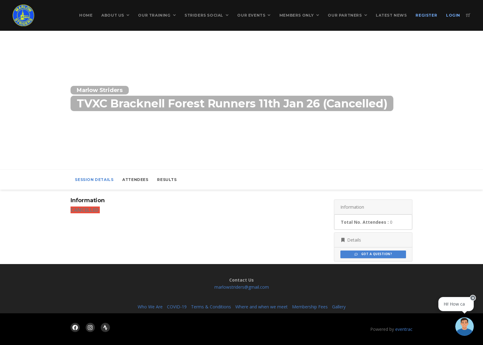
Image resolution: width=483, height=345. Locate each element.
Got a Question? (373, 254)
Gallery (339, 307)
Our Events (251, 15)
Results (167, 179)
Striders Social (204, 15)
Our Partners (345, 15)
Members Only (296, 15)
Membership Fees (310, 307)
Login (453, 15)
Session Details (94, 179)
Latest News (391, 15)
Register (426, 15)
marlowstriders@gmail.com (241, 287)
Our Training (154, 15)
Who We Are (150, 307)
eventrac (403, 329)
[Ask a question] (464, 326)
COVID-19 (177, 307)
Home (85, 15)
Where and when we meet (261, 307)
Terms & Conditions (211, 307)
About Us (112, 15)
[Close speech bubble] (473, 299)
